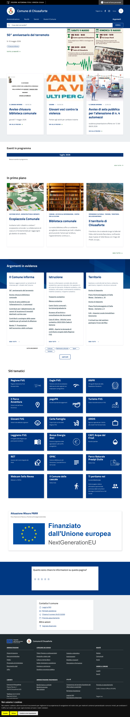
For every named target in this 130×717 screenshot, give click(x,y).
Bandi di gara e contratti (44, 685)
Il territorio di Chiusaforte (98, 223)
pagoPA (54, 399)
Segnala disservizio (49, 626)
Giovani (51, 104)
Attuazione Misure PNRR (24, 513)
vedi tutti (65, 357)
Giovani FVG (17, 419)
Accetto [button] (5, 713)
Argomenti (117, 19)
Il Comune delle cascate (58, 477)
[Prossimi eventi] (121, 155)
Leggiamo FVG (19, 435)
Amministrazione (13, 648)
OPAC (53, 456)
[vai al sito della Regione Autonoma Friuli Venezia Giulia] (26, 2)
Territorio (94, 277)
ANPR (91, 380)
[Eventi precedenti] (8, 155)
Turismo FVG (95, 399)
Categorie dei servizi (44, 648)
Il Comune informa (15, 104)
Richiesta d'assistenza (73, 691)
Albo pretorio (41, 689)
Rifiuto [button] (14, 713)
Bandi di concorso (42, 687)
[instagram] (108, 11)
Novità (98, 648)
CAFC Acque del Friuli (96, 436)
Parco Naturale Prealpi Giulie (96, 457)
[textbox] (64, 579)
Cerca (117, 25)
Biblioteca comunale (62, 221)
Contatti (9, 680)
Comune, (52, 214)
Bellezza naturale (95, 216)
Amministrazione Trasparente (47, 680)
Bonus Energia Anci (57, 436)
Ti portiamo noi (96, 476)
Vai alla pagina (16, 124)
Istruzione (56, 277)
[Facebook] (104, 11)
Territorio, (115, 214)
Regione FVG (18, 380)
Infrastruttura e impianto (30, 214)
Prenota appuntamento (51, 618)
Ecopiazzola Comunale (24, 218)
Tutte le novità (14, 51)
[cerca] (121, 11)
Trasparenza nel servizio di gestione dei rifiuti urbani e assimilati (78, 685)
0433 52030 (53, 614)
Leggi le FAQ (46, 607)
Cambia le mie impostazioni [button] (28, 713)
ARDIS (91, 419)
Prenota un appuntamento (104, 685)
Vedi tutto (119, 165)
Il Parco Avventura (16, 400)
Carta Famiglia (57, 419)
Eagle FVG (55, 380)
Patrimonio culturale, (97, 214)
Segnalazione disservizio (74, 698)
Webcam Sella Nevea (22, 476)
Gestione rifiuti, (15, 214)
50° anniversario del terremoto (28, 34)
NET (13, 456)
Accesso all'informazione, (64, 214)
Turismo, (108, 214)
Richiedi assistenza (49, 610)
